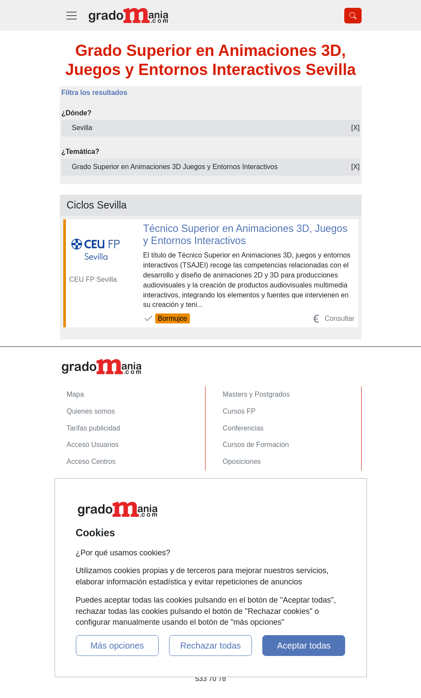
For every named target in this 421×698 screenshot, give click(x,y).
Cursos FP (239, 411)
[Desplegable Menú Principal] (71, 15)
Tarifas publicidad (94, 428)
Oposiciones (242, 461)
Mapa (75, 394)
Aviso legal (83, 522)
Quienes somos (91, 411)
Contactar (82, 488)
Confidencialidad (92, 505)
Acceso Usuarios (93, 444)
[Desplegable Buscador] (353, 15)
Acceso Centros (91, 461)
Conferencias (243, 428)
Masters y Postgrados (256, 394)
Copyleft (79, 539)
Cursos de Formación (256, 444)
